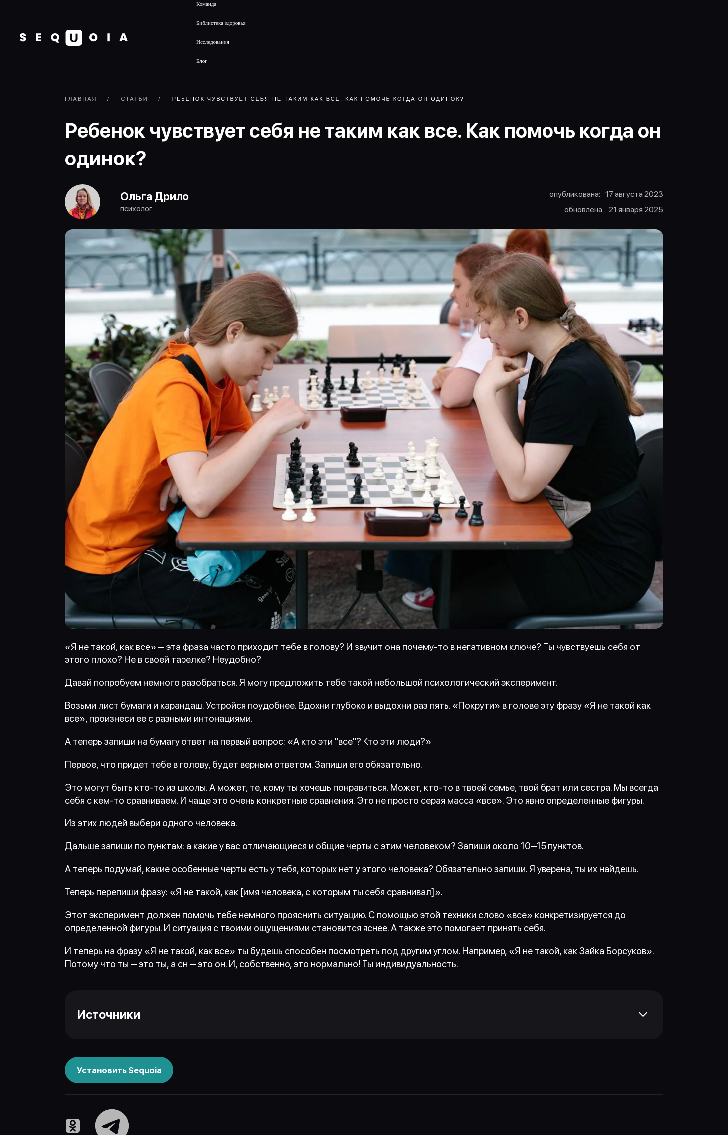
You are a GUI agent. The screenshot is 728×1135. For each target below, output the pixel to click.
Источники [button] (108, 1015)
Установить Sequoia (119, 1071)
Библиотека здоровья (221, 22)
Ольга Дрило (155, 196)
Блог (201, 60)
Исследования (212, 41)
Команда (206, 3)
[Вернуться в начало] (74, 38)
